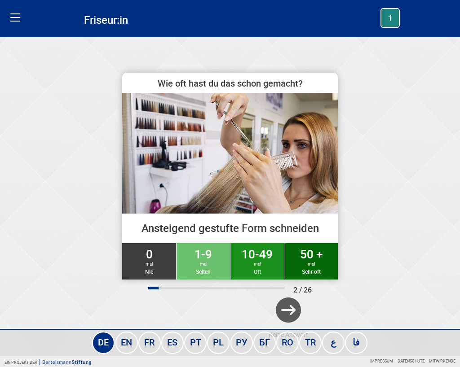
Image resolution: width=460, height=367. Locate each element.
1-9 (203, 260)
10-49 (257, 260)
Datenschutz (411, 361)
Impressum (381, 361)
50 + (311, 260)
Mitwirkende (442, 361)
